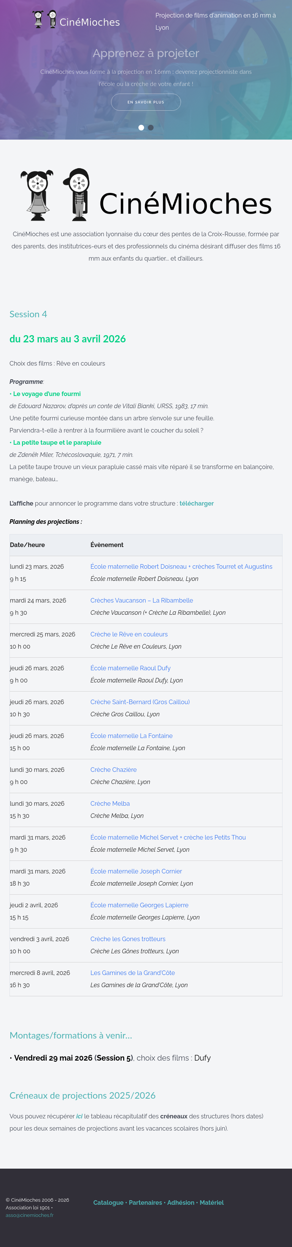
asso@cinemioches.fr (30, 1215)
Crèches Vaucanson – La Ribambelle (141, 600)
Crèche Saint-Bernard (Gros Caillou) (140, 702)
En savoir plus (145, 102)
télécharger (196, 503)
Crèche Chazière (113, 769)
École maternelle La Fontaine (131, 736)
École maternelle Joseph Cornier (136, 871)
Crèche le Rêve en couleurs (129, 634)
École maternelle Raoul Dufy (130, 668)
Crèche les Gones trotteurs (127, 939)
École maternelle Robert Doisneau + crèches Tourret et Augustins (181, 566)
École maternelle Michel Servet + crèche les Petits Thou (168, 837)
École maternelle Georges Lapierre (139, 905)
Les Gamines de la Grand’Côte (132, 973)
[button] (141, 127)
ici (79, 1116)
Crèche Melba (110, 803)
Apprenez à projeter (145, 53)
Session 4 (28, 313)
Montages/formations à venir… (71, 1034)
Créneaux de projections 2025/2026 (83, 1095)
